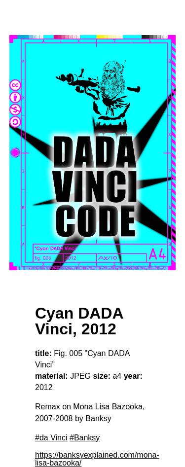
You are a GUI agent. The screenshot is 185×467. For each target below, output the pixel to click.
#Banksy (85, 437)
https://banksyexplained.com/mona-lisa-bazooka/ (97, 459)
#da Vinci (51, 437)
